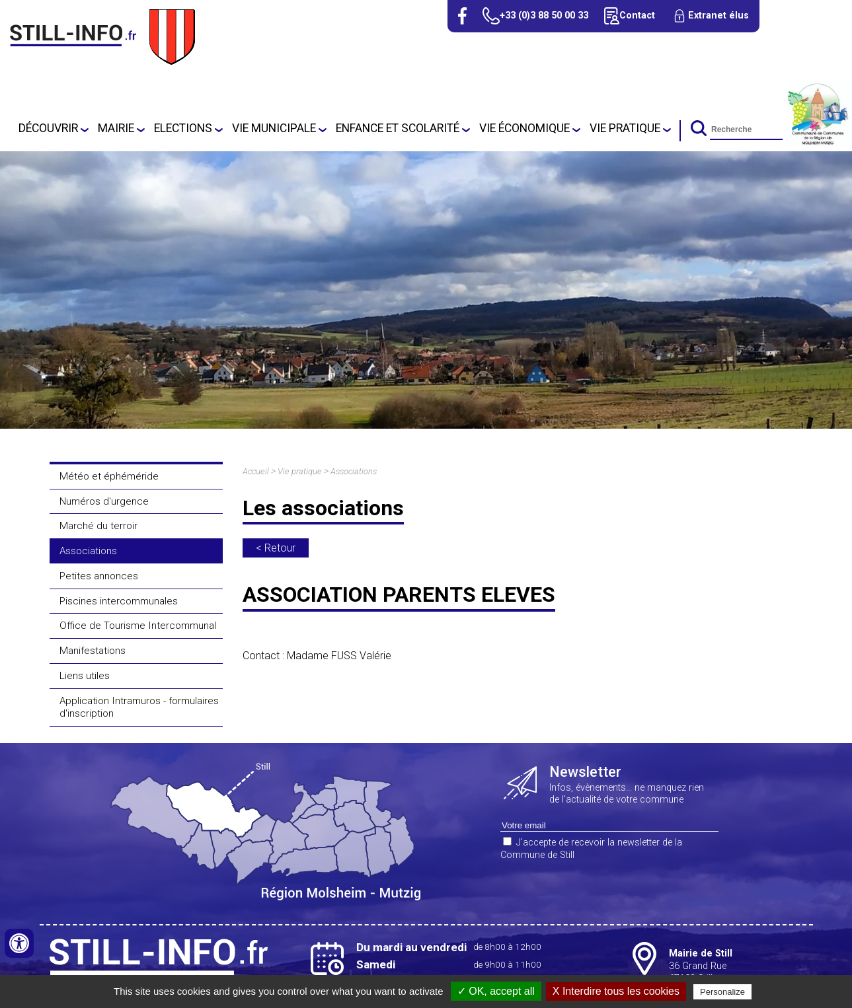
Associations (88, 551)
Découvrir (48, 128)
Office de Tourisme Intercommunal (137, 625)
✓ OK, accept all (496, 991)
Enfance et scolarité (397, 128)
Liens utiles (84, 676)
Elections (183, 128)
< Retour (275, 548)
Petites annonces (98, 576)
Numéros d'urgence (104, 501)
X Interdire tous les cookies (616, 991)
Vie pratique (625, 128)
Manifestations (92, 651)
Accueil (256, 471)
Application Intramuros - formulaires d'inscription (139, 707)
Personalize (722, 992)
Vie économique (524, 128)
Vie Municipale (274, 128)
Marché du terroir (98, 526)
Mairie (116, 128)
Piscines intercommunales (118, 601)
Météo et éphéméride (109, 476)
